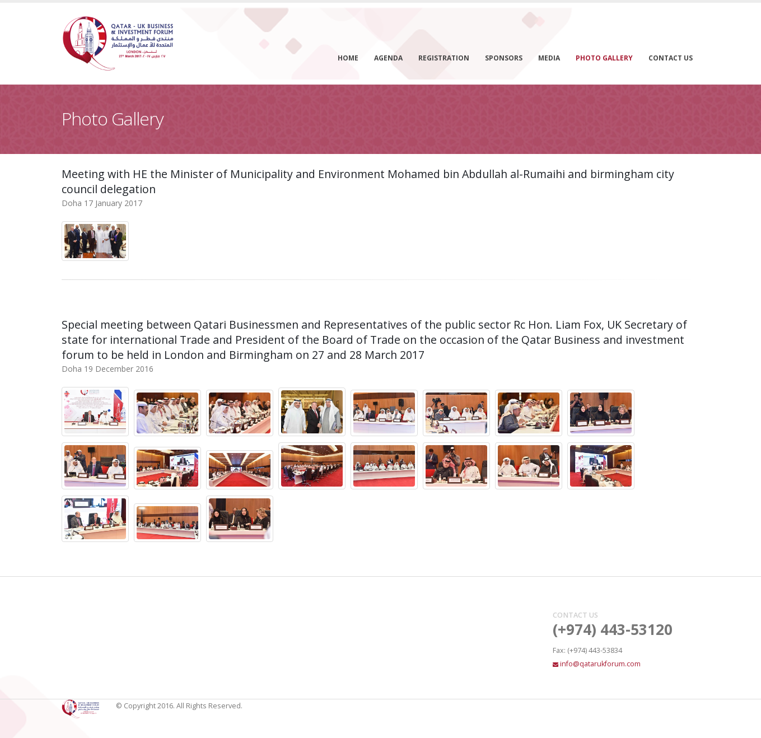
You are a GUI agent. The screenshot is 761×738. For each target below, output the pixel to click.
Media (549, 58)
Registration (443, 58)
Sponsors (503, 58)
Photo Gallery (604, 58)
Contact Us (670, 58)
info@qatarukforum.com (600, 664)
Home (348, 58)
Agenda (388, 58)
